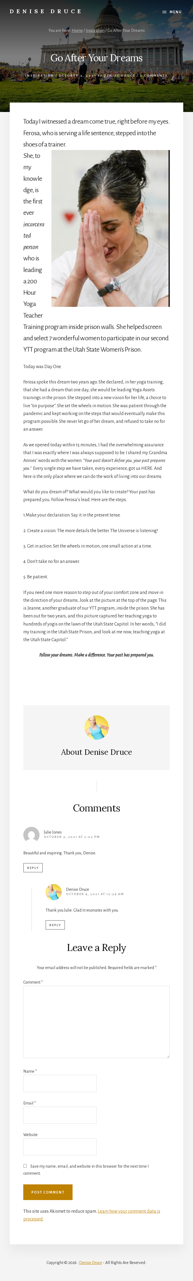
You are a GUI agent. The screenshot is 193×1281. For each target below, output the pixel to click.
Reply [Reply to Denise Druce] (55, 925)
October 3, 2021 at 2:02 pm (72, 837)
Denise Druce (46, 11)
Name (30, 1071)
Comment (33, 982)
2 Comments (154, 75)
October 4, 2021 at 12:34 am (95, 894)
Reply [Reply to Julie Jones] (33, 868)
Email (29, 1103)
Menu (176, 12)
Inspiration (39, 75)
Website (30, 1135)
